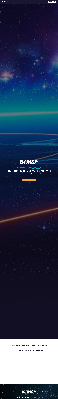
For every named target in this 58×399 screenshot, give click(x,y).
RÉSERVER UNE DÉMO (52, 1)
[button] (20, 1)
